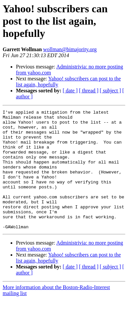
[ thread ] (88, 90)
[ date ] (70, 90)
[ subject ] (110, 90)
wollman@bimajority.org (69, 49)
